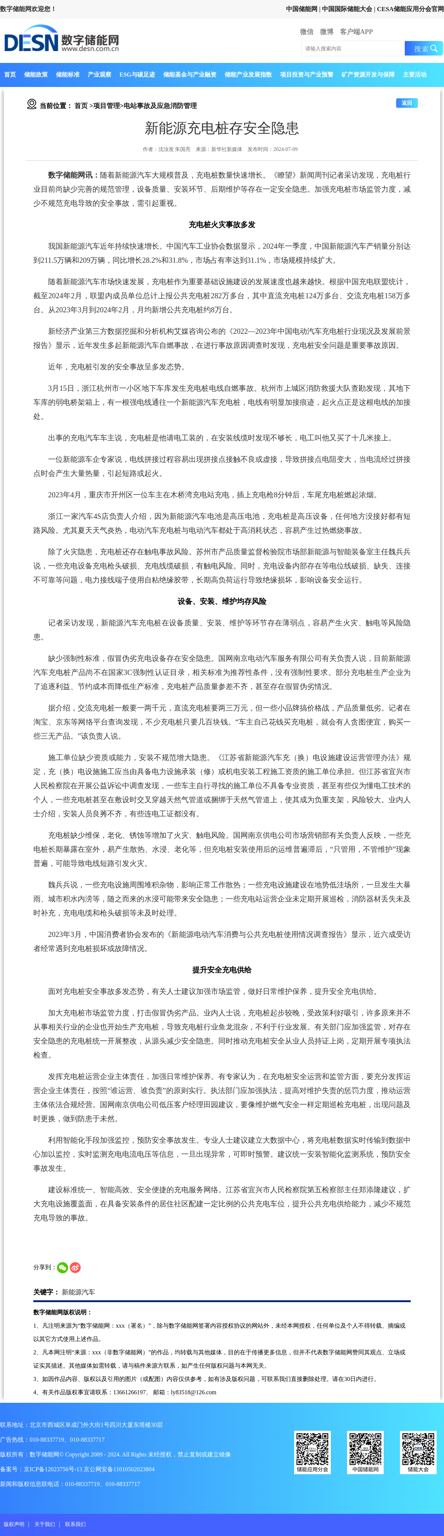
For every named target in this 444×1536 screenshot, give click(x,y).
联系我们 (75, 1524)
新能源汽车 (78, 1292)
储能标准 (68, 74)
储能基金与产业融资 (189, 74)
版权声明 (14, 1524)
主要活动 (415, 74)
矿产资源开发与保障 (368, 74)
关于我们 (44, 1524)
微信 (306, 32)
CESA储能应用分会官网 (410, 9)
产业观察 (99, 74)
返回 (407, 103)
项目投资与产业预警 (306, 74)
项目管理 (106, 106)
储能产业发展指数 (248, 74)
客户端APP (356, 32)
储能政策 (36, 74)
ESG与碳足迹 (137, 74)
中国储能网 (301, 9)
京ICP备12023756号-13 (54, 1469)
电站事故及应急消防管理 (160, 106)
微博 (326, 32)
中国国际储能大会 (347, 9)
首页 (10, 74)
